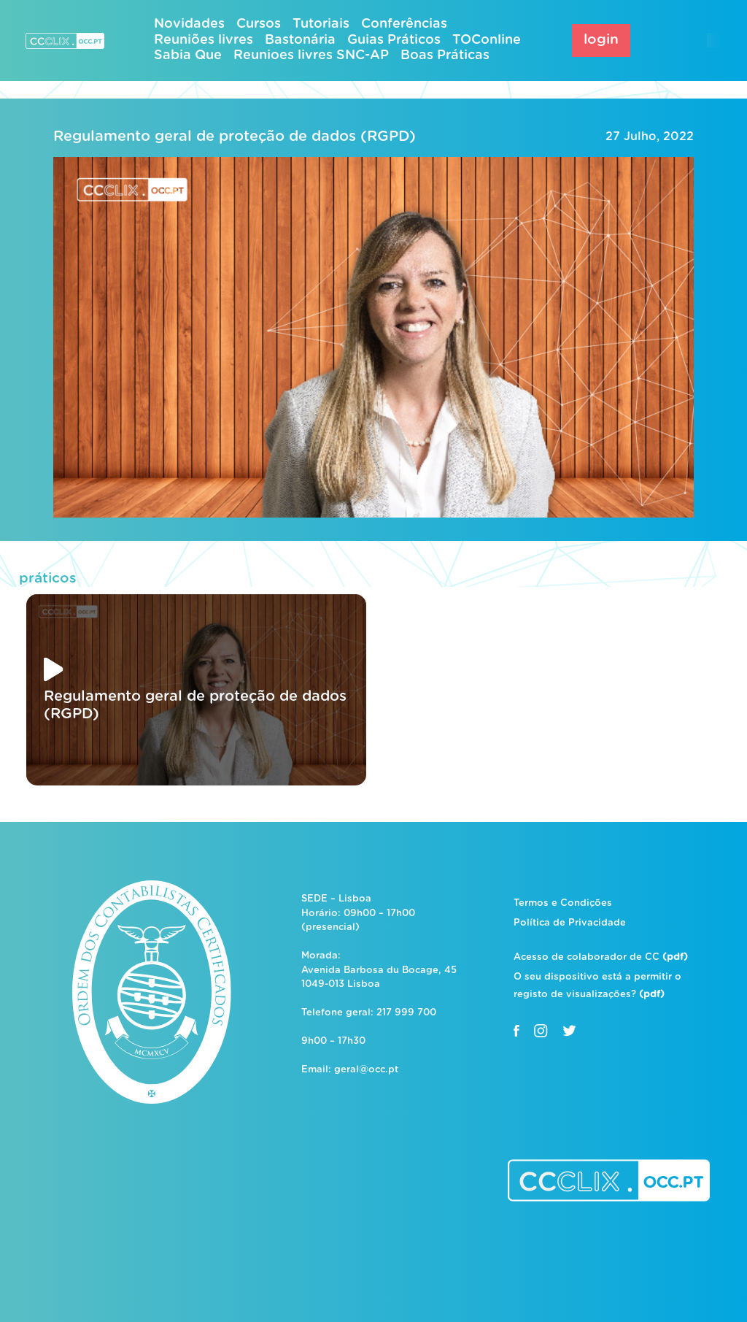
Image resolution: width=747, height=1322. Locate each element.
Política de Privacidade (570, 923)
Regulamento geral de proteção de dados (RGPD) (234, 136)
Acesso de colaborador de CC (601, 957)
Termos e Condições (563, 903)
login (601, 40)
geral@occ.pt (366, 1070)
